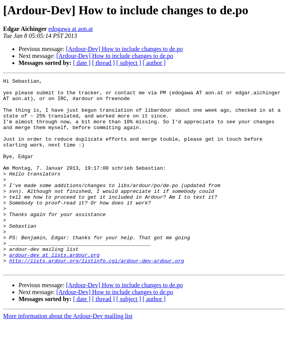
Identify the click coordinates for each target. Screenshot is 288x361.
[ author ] (154, 63)
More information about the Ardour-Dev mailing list (68, 354)
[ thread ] (103, 63)
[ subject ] (128, 63)
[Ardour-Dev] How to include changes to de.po (124, 49)
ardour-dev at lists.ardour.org (54, 290)
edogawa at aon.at (70, 29)
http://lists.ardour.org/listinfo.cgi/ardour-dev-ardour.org (96, 297)
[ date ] (81, 63)
